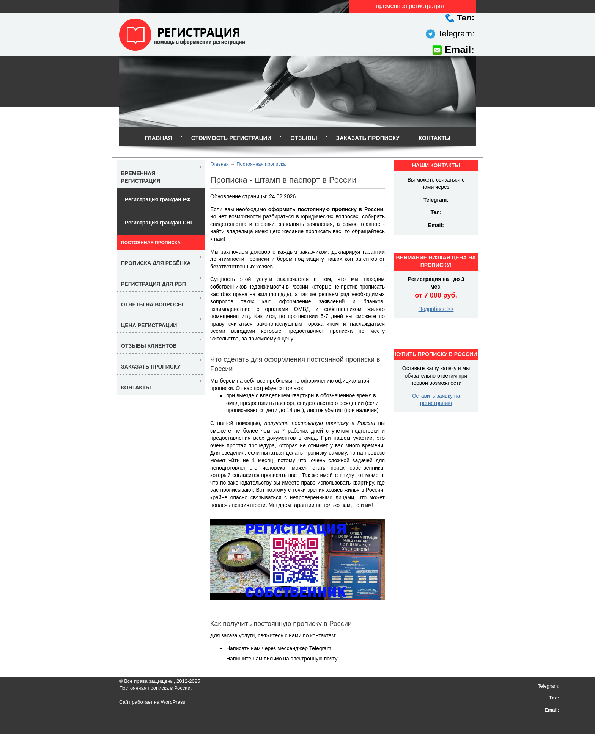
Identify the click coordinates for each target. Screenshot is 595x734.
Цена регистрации (149, 325)
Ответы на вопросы (152, 304)
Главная (158, 138)
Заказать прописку (368, 138)
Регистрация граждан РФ (158, 199)
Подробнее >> (436, 309)
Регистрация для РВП (153, 284)
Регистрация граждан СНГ (159, 223)
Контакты (434, 138)
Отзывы (303, 138)
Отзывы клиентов (149, 346)
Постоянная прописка (261, 164)
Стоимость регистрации (231, 138)
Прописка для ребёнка (156, 263)
